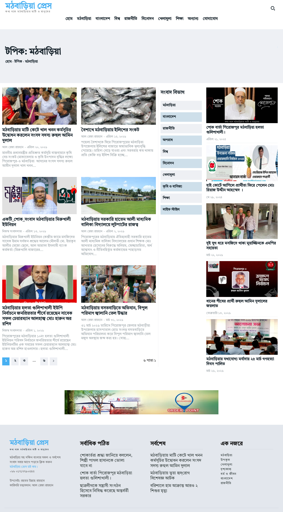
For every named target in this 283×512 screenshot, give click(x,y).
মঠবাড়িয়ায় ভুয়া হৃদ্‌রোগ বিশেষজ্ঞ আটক (173, 469)
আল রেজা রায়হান (12, 147)
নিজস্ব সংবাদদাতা (12, 231)
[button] (273, 8)
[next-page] (53, 361)
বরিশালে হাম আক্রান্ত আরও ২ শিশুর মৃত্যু (174, 475)
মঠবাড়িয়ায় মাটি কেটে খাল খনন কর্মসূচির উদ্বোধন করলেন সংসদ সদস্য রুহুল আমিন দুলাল (37, 135)
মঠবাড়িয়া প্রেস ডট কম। (24, 466)
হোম (8, 62)
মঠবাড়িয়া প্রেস (121, 504)
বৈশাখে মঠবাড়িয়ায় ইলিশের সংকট (110, 130)
